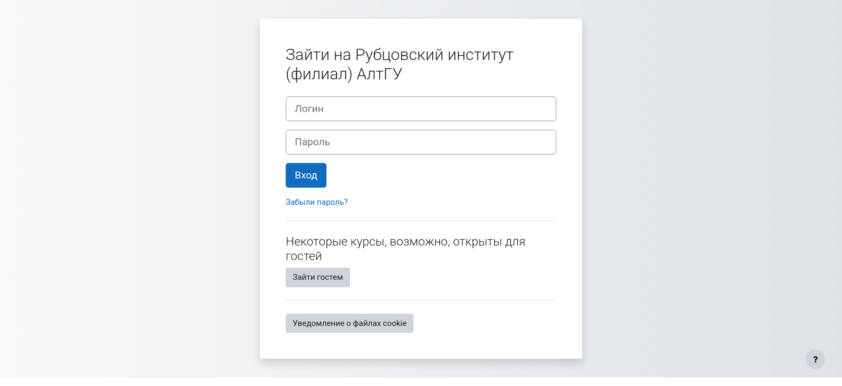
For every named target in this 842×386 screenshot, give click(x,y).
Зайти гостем (318, 277)
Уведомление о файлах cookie (350, 323)
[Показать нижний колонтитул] (815, 359)
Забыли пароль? (317, 202)
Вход (306, 175)
